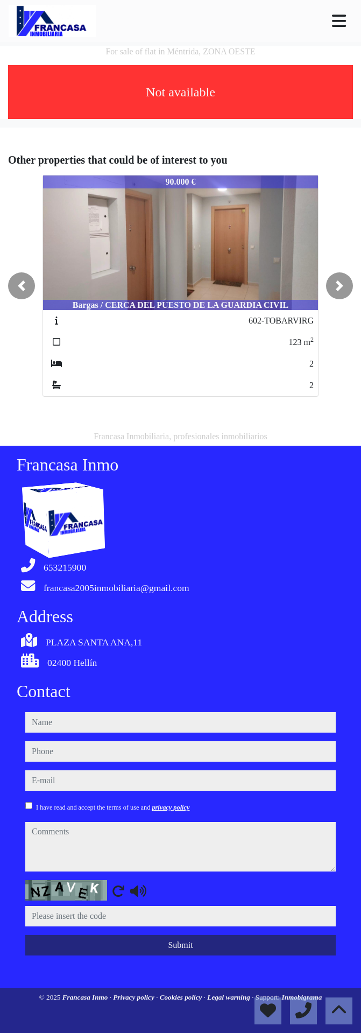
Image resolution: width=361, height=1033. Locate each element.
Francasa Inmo (86, 997)
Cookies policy (182, 997)
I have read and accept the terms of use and (112, 807)
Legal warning (229, 997)
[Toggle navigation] (338, 21)
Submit (180, 945)
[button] (21, 285)
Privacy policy (134, 997)
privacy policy (170, 807)
